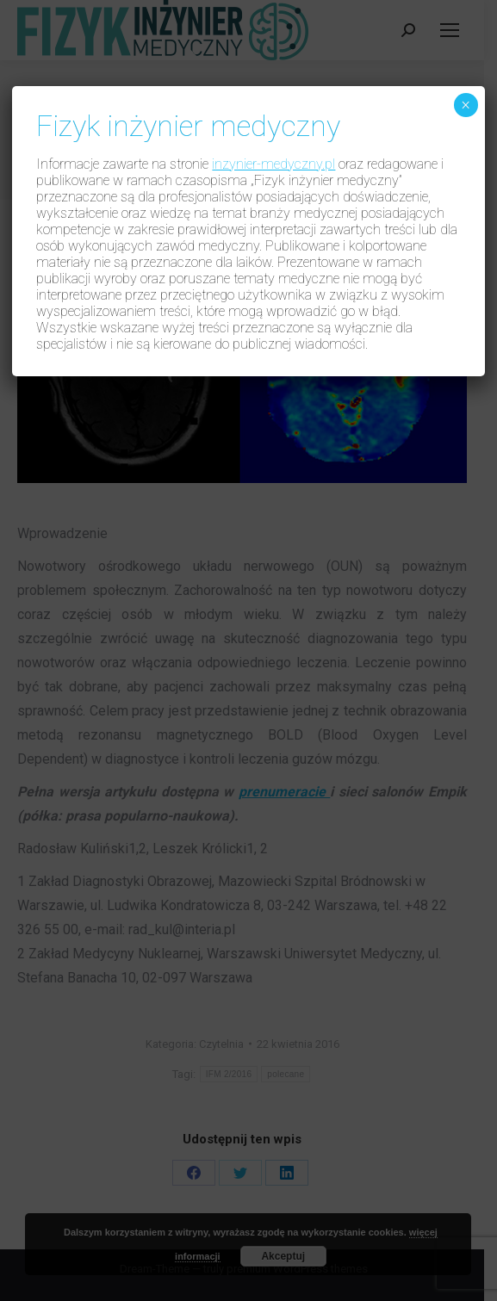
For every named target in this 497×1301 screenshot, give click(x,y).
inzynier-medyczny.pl (273, 164)
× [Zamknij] (465, 105)
